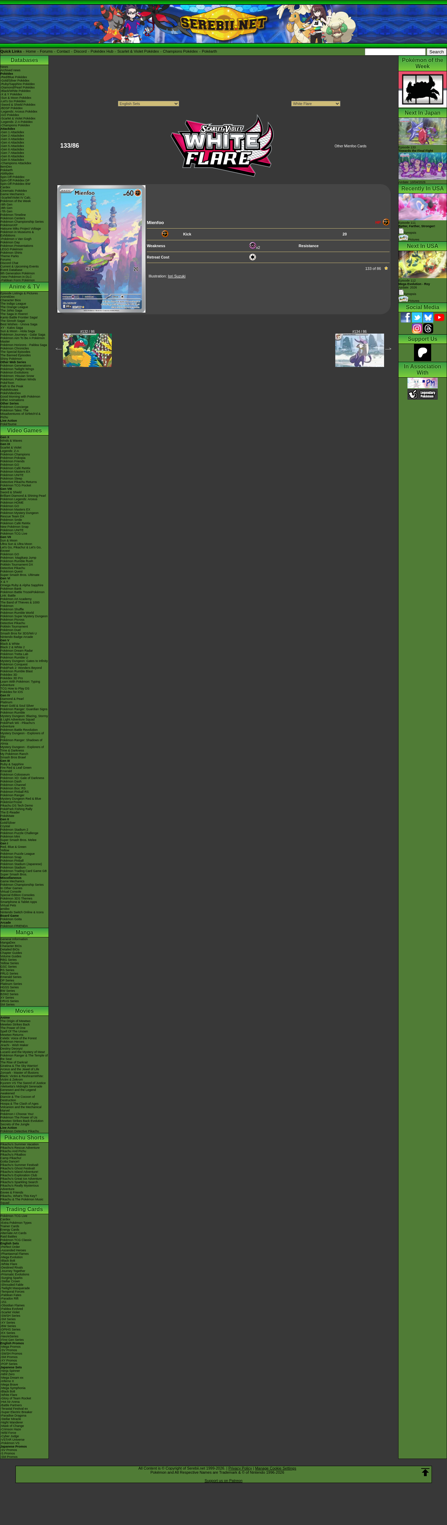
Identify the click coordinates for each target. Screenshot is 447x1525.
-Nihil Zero (7, 1374)
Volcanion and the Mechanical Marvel (21, 1108)
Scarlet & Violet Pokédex (138, 51)
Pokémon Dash (11, 781)
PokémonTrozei (11, 802)
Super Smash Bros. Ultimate (20, 575)
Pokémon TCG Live (13, 533)
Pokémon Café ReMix (15, 468)
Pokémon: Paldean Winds (18, 379)
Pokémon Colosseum (15, 774)
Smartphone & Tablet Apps (18, 902)
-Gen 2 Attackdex (12, 135)
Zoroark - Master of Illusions (19, 1072)
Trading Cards (24, 1209)
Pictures (409, 239)
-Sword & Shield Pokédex (17, 104)
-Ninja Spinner (10, 1370)
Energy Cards (9, 1229)
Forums (46, 51)
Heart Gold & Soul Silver (17, 705)
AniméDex (7, 296)
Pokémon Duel (10, 630)
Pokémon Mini (10, 836)
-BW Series (8, 1326)
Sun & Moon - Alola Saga (17, 331)
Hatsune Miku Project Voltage (20, 228)
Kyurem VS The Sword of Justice (23, 1083)
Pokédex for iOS (11, 692)
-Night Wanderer (11, 1422)
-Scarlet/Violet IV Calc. (15, 197)
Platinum (6, 702)
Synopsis (407, 294)
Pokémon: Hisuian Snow (17, 376)
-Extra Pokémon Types (16, 1222)
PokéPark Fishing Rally (16, 809)
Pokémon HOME (12, 502)
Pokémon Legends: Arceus (18, 499)
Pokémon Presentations (16, 246)
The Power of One (12, 1028)
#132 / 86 (87, 332)
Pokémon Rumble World (17, 612)
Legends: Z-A (9, 451)
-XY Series (7, 1322)
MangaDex (7, 942)
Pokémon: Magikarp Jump (18, 557)
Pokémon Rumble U (14, 657)
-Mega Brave (9, 1384)
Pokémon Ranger (12, 795)
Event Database (11, 270)
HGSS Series (9, 987)
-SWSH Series (10, 1315)
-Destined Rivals (11, 1267)
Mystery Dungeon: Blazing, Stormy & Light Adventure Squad (24, 717)
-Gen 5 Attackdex (12, 146)
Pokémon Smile (11, 520)
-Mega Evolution (11, 1257)
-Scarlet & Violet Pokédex (17, 118)
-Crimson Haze (10, 1429)
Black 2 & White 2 (12, 647)
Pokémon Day (10, 242)
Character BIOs (11, 946)
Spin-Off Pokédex (12, 177)
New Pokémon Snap (14, 526)
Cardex (5, 187)
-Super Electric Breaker (16, 1412)
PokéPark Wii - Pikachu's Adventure (17, 724)
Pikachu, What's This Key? (18, 1196)
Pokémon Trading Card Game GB (23, 871)
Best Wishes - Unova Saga (18, 324)
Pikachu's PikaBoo (13, 1154)
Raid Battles (8, 1236)
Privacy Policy (240, 1468)
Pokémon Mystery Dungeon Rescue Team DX (19, 514)
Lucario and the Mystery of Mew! (22, 1052)
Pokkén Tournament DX (16, 564)
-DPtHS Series (10, 1329)
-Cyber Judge (9, 1436)
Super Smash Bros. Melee (18, 840)
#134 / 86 (359, 332)
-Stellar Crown (10, 1281)
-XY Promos (8, 1360)
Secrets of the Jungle (15, 1124)
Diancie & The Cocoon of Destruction (17, 1098)
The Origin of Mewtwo (15, 1021)
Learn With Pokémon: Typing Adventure (20, 683)
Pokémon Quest (11, 571)
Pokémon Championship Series (22, 221)
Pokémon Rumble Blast (16, 671)
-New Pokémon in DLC (16, 276)
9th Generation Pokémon (17, 273)
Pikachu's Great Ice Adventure (21, 1178)
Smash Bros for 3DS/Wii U (18, 633)
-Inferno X (7, 1381)
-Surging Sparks (11, 1278)
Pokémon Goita (11, 919)
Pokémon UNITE (12, 475)
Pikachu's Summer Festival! (19, 1165)
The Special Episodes (15, 352)
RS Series (7, 970)
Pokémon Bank (10, 588)
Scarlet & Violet (10, 447)
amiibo (5, 909)
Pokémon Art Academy (16, 599)
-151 (3, 1302)
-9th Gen (6, 204)
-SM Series (8, 1319)
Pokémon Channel (13, 785)
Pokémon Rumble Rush (16, 561)
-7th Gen (6, 211)
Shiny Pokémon (11, 358)
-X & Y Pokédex (11, 94)
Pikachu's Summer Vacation (19, 1144)
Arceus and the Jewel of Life (19, 1069)
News (4, 67)
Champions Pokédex (180, 51)
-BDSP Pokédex (11, 108)
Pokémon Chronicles (14, 348)
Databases (24, 60)
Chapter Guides (11, 953)
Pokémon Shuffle (12, 609)
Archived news (10, 70)
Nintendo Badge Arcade (16, 637)
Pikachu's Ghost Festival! (17, 1168)
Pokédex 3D (8, 674)
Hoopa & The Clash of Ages (19, 1103)
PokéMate (7, 816)
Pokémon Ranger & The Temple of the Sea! (24, 1057)
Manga (24, 932)
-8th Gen (6, 208)
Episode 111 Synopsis (417, 227)
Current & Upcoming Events (19, 266)
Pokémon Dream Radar (16, 650)
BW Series (7, 990)
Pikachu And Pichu (13, 1151)
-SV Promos (8, 1350)
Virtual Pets (8, 905)
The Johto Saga (11, 310)
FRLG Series (9, 973)
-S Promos (7, 1453)
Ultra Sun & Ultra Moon (16, 544)
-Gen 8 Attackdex (12, 156)
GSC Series (8, 966)
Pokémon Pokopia (12, 458)
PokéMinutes (9, 389)
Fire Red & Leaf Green (16, 767)
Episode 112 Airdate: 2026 (414, 284)
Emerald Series (11, 977)
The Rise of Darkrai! (14, 1062)
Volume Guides (10, 956)
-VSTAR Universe (12, 1439)
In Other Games (11, 888)
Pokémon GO (9, 464)
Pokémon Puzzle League (17, 853)
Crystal (5, 826)
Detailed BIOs (10, 949)
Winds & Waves (11, 440)
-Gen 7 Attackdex (12, 153)
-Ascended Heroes (13, 1250)
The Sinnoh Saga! (12, 321)
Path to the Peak (11, 386)
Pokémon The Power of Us (18, 1117)
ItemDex (6, 166)
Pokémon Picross (12, 619)
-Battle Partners (11, 1405)
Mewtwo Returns (11, 1035)
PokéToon (7, 383)
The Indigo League (13, 303)
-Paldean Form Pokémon (17, 280)
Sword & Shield (11, 492)
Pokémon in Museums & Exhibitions (17, 233)
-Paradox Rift (9, 1298)
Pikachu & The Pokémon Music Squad (21, 1201)
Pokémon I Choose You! (17, 1114)
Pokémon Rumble (12, 712)
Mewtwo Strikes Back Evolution (21, 1121)
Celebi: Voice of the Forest (18, 1038)
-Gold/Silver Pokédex (15, 80)
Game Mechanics (12, 194)
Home (31, 51)
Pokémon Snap (11, 857)
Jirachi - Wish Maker (14, 1045)
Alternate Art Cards (13, 1233)
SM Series (7, 1004)
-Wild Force (8, 1432)
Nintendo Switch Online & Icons (22, 912)
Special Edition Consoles (17, 895)
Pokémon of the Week (15, 201)
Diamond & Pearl (12, 699)
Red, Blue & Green (13, 847)
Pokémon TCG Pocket (15, 485)
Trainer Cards (9, 1226)
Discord (80, 51)
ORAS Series (9, 1001)
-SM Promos (9, 1357)
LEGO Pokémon (11, 249)
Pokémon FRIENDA (14, 926)
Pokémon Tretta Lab (14, 654)
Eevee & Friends (11, 1192)
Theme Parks (9, 256)
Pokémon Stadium (13, 867)
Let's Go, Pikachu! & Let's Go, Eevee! (21, 549)
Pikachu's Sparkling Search (19, 1182)
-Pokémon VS (10, 1443)
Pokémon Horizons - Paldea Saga (23, 345)
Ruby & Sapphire (12, 764)
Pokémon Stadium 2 (14, 829)
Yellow (4, 850)
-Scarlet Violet (10, 1312)
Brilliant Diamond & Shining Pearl (23, 495)
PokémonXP (9, 225)
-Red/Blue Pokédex (13, 77)
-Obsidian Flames (12, 1305)
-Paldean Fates (10, 1295)
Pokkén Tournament (14, 626)
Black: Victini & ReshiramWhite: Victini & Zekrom (22, 1077)
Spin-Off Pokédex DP (15, 180)
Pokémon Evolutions (14, 372)
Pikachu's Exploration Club (18, 1175)
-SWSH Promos (11, 1353)
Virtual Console (10, 891)
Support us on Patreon (223, 1481)
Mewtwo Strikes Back (15, 1024)
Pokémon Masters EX (15, 471)
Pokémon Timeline (13, 215)
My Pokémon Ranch (14, 754)
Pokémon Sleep (11, 478)
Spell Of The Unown (14, 1031)
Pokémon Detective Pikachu (19, 1131)
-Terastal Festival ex (14, 1408)
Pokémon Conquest (14, 664)
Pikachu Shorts (24, 1137)
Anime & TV (24, 287)
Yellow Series (9, 963)
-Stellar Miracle (10, 1419)
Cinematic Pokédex (13, 190)
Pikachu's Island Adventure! (19, 1172)
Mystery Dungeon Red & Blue (20, 798)
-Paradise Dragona (13, 1415)
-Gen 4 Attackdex (12, 142)
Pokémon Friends (12, 461)
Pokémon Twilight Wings (17, 369)
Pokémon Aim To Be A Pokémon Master (22, 339)
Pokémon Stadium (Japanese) (21, 864)
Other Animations (12, 400)
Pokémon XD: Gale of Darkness (22, 778)
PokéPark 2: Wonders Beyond (21, 668)
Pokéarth (209, 51)
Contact (63, 51)
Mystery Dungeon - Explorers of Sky (22, 735)
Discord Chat (9, 263)
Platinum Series (11, 984)
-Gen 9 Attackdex (12, 159)
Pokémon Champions (15, 454)
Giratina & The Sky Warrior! (19, 1066)
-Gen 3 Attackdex (12, 139)
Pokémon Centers (12, 218)
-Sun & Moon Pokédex (15, 97)
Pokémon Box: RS (13, 788)
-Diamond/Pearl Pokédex (17, 87)
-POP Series (9, 1364)
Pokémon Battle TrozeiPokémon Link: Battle (22, 593)
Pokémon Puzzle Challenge (19, 833)
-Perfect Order (10, 1247)
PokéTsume (8, 424)
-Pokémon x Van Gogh (15, 239)
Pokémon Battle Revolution (19, 730)
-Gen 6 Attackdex (12, 149)
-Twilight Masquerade (15, 1288)
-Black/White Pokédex (15, 91)
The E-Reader (10, 812)
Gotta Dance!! (10, 1161)
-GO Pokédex (9, 115)
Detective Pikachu (12, 568)
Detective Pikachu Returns (18, 482)
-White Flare (8, 1264)
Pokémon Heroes (12, 1041)
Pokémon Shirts (11, 252)
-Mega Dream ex (11, 1377)
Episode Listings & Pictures (19, 293)
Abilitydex (7, 173)
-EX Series (7, 1333)
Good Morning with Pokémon (20, 396)
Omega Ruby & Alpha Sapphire (21, 585)
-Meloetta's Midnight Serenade (21, 1086)
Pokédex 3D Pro (11, 678)
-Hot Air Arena (10, 1401)
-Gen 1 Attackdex (12, 132)
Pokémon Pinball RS (14, 791)
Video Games (24, 430)
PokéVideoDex (10, 393)
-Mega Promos (10, 1346)
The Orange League (14, 307)
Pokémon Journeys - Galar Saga (22, 334)
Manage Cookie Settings (275, 1468)
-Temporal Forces (12, 1291)
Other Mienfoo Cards (351, 146)
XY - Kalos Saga (11, 327)
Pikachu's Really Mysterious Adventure (19, 1187)
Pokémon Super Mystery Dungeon (24, 616)
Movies (24, 1011)
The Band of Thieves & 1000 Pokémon (20, 604)
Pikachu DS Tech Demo (16, 805)
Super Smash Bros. (13, 874)
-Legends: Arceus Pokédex (18, 111)
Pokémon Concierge (14, 407)
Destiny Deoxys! (11, 1048)
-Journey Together (12, 1271)
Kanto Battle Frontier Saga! (19, 317)
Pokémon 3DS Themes (16, 898)
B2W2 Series (9, 994)
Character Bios (10, 300)
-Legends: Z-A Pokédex (16, 122)
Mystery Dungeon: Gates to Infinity (24, 661)
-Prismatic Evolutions (14, 1274)
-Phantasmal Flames (14, 1253)
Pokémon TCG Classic (16, 1240)
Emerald (6, 771)
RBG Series (8, 959)
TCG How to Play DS (15, 688)
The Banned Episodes (15, 355)
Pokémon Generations (15, 365)
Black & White (10, 643)
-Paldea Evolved (11, 1309)
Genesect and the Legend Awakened (18, 1091)
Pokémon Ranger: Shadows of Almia (21, 741)
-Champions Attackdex (15, 163)
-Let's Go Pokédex (13, 101)
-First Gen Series (12, 1340)
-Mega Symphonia (12, 1388)
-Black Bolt (7, 1260)
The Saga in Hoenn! (14, 314)
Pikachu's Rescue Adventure (20, 1147)
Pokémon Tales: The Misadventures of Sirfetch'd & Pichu (20, 414)
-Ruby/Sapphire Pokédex (17, 84)
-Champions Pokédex (15, 125)
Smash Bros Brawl (13, 757)
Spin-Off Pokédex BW (15, 184)
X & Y (4, 581)
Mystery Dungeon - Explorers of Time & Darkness (22, 748)
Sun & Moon (9, 540)
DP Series (7, 980)
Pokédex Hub (102, 51)
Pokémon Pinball (12, 860)
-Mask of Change (12, 1426)
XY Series (7, 997)
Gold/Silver (7, 822)
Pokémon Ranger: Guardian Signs (23, 709)
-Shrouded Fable (11, 1284)
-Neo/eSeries (9, 1336)
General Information (14, 939)
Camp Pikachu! (10, 1158)
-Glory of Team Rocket (15, 1398)
